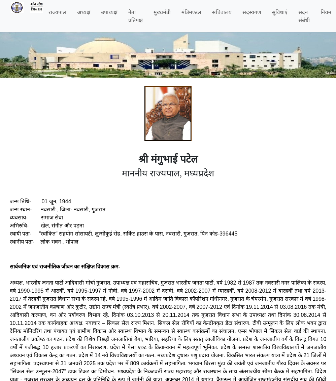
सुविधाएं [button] (280, 12)
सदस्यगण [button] (251, 12)
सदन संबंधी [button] (304, 16)
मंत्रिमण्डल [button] (191, 12)
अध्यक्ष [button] (83, 12)
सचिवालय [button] (222, 12)
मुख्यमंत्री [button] (162, 12)
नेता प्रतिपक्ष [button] (135, 16)
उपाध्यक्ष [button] (109, 12)
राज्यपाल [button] (57, 12)
